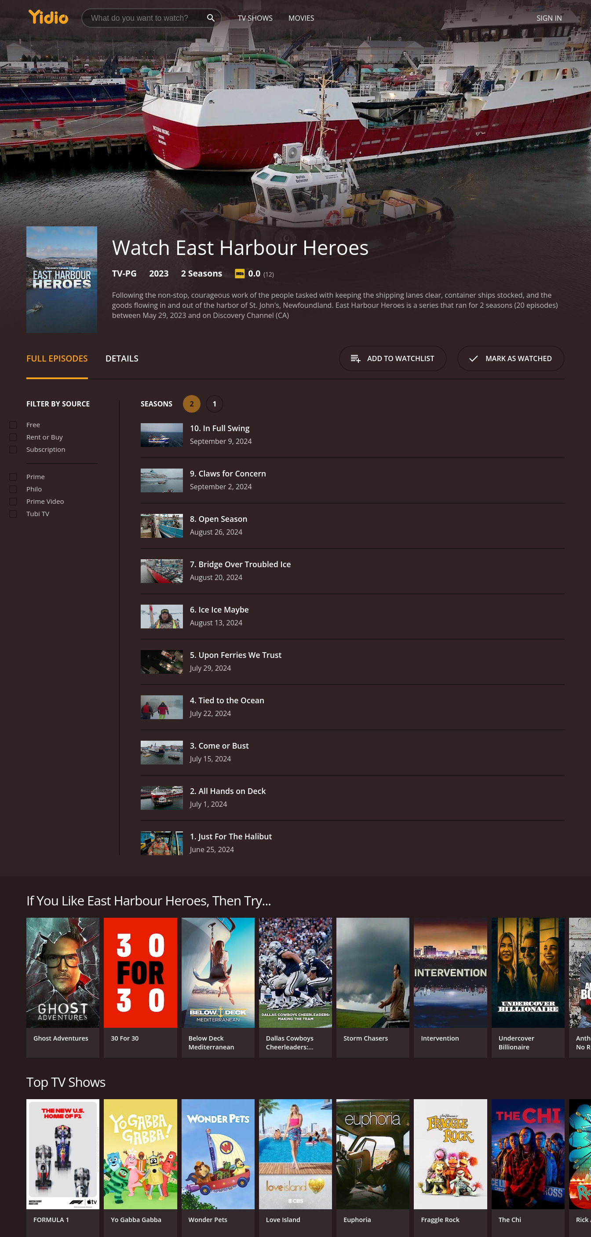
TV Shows (255, 18)
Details (122, 358)
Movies (301, 18)
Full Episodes (57, 358)
